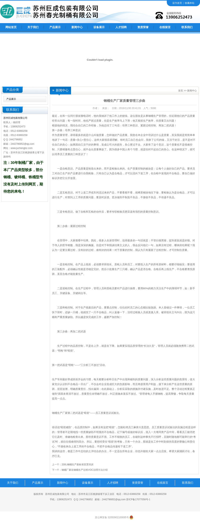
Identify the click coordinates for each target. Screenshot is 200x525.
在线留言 (165, 27)
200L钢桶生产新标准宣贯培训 (77, 464)
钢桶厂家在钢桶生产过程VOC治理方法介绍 (85, 470)
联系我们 (187, 27)
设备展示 (99, 27)
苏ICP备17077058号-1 (138, 499)
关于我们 (33, 27)
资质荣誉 (143, 27)
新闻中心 (77, 27)
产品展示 (55, 27)
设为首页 (177, 3)
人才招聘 (121, 27)
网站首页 (11, 27)
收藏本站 (189, 3)
